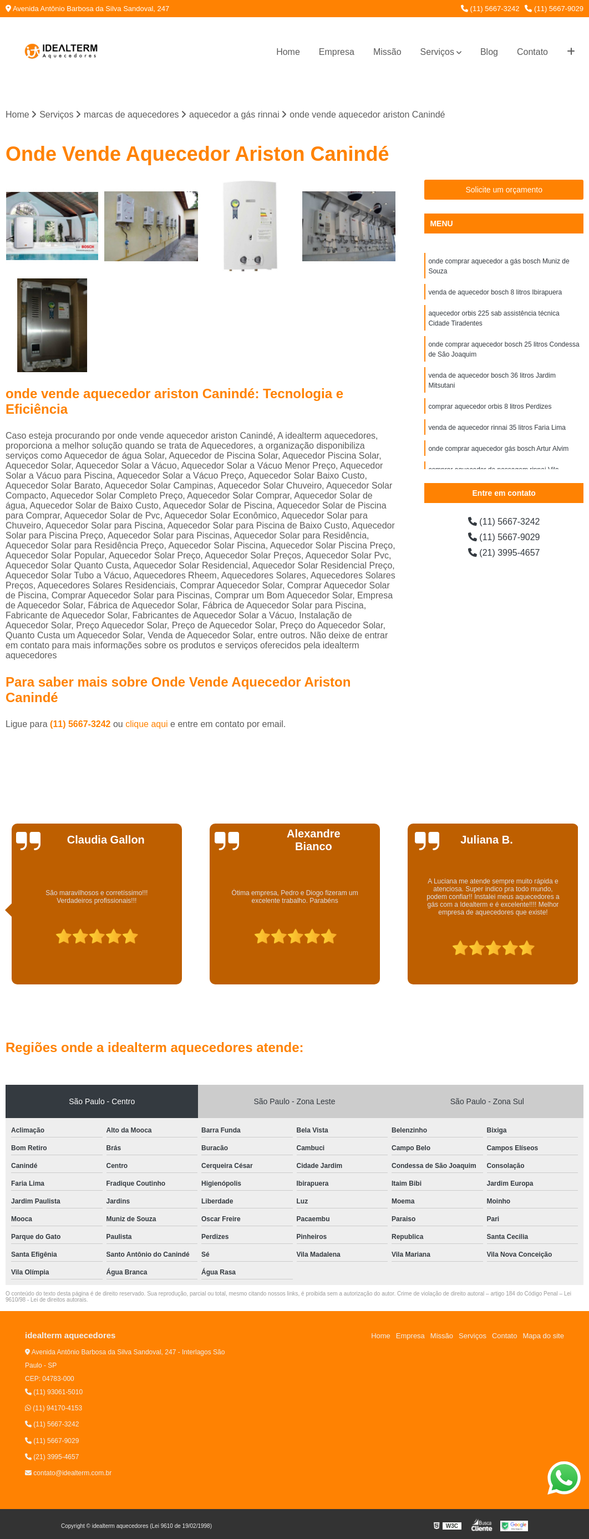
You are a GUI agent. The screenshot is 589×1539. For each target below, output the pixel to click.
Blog (489, 52)
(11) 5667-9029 (554, 8)
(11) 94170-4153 (53, 1408)
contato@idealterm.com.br (68, 1473)
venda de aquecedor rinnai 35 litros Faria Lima (496, 427)
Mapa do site (542, 1336)
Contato (532, 52)
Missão (387, 52)
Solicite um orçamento (503, 189)
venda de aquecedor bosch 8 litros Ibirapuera (495, 292)
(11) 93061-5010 (54, 1392)
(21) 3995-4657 (504, 552)
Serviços (437, 52)
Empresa (336, 52)
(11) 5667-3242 (490, 8)
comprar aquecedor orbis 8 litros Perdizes (489, 406)
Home (288, 52)
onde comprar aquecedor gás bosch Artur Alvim (498, 449)
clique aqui (146, 724)
